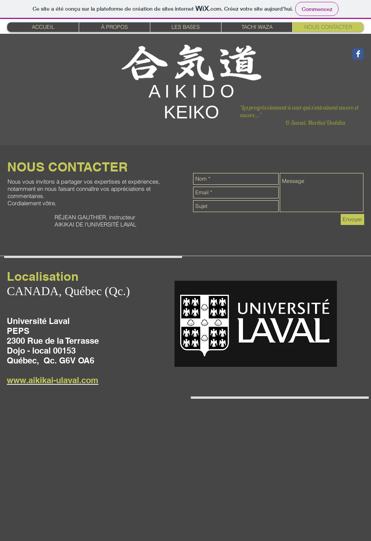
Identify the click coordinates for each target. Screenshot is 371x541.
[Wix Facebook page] (358, 54)
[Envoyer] (352, 219)
